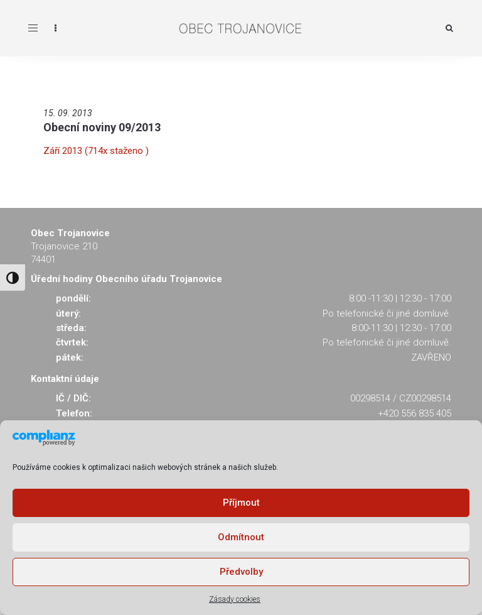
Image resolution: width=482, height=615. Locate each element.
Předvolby (241, 571)
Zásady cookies (234, 599)
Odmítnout (241, 537)
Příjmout (241, 502)
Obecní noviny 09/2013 (102, 127)
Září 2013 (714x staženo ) (96, 150)
